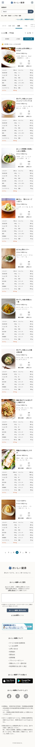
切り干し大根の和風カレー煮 (24, 301)
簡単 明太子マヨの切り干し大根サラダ (24, 401)
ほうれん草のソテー (22, 249)
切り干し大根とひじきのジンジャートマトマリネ (24, 100)
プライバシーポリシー (16, 660)
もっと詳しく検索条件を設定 (25, 19)
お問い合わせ (11, 590)
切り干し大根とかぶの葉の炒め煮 (24, 351)
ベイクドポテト (21, 501)
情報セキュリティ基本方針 (17, 663)
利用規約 (12, 652)
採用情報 (12, 658)
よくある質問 (15, 615)
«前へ (5, 553)
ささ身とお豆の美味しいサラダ (24, 49)
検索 (30, 11)
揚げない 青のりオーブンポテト (24, 200)
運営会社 (12, 655)
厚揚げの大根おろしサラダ (24, 451)
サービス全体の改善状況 (17, 643)
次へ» (29, 553)
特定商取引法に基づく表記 (17, 666)
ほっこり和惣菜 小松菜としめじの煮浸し (24, 150)
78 (26, 552)
